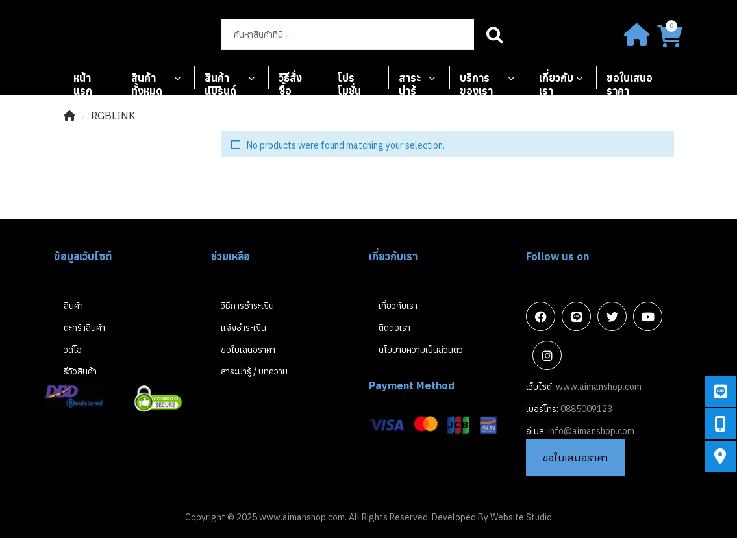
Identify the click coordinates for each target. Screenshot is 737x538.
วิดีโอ (73, 350)
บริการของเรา (476, 80)
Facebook (541, 316)
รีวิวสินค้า (80, 371)
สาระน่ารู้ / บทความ (254, 371)
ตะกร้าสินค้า (84, 328)
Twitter (612, 316)
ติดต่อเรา (394, 328)
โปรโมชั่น (349, 80)
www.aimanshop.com (599, 387)
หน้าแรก (82, 80)
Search (495, 34)
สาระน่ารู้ (410, 80)
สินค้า (73, 306)
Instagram (547, 355)
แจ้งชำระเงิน (243, 328)
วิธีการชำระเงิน (247, 306)
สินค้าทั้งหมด (146, 80)
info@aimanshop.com (591, 431)
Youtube (648, 316)
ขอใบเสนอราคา (629, 80)
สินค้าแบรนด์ (220, 80)
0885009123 (586, 409)
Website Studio (521, 517)
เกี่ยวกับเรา (556, 80)
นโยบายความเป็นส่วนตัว (421, 350)
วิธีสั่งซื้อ (290, 80)
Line (576, 316)
